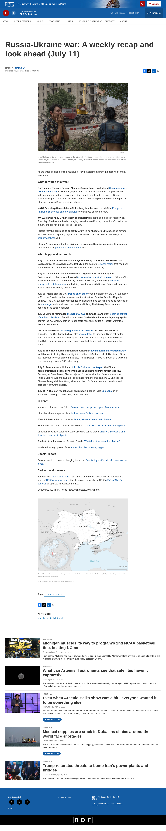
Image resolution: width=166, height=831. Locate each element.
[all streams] (154, 19)
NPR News (47, 645)
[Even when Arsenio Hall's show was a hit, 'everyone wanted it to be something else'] (22, 708)
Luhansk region (106, 270)
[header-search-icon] (143, 6)
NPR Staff (20, 74)
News (6, 27)
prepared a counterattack (68, 253)
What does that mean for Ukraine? (102, 447)
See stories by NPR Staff (51, 623)
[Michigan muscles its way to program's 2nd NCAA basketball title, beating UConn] (22, 654)
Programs (54, 27)
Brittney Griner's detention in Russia (92, 425)
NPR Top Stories (54, 600)
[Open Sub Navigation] (10, 27)
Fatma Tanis (48, 747)
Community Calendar (90, 27)
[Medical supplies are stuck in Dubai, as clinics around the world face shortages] (22, 742)
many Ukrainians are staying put (88, 453)
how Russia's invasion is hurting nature (107, 431)
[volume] (13, 19)
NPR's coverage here (57, 486)
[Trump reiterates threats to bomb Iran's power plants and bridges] (22, 776)
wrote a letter (85, 340)
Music (39, 27)
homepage (46, 310)
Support (110, 27)
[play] (6, 18)
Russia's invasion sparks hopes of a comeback (95, 413)
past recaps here (60, 482)
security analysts (46, 244)
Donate (157, 6)
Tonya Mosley (48, 713)
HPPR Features (22, 27)
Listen (69, 27)
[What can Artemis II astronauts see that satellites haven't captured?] (22, 681)
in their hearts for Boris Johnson (87, 419)
